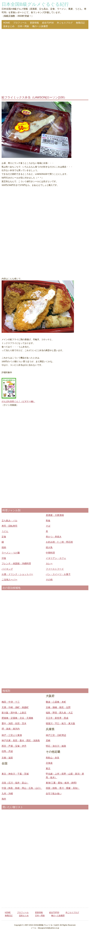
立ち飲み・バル (9, 520)
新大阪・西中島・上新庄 (14, 712)
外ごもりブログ (65, 22)
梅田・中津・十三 (11, 702)
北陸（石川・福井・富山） (15, 782)
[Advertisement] (45, 62)
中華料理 (50, 552)
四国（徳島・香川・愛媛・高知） (63, 788)
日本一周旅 (23, 26)
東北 (48, 768)
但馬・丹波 (7, 751)
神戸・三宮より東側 (12, 735)
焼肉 (4, 547)
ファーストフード (55, 569)
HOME (6, 22)
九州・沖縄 (7, 793)
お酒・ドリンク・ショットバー (17, 574)
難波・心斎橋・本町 (56, 702)
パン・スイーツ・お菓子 (58, 574)
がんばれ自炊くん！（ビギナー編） (18, 401)
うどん (5, 531)
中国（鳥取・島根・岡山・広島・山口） (22, 788)
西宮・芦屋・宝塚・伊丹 (14, 746)
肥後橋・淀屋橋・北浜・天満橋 (17, 718)
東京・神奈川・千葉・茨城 (15, 773)
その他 (49, 579)
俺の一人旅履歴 (40, 26)
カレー (49, 563)
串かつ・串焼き (54, 536)
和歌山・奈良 (52, 757)
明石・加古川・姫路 (56, 746)
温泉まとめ (8, 26)
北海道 (49, 763)
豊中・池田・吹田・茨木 (14, 723)
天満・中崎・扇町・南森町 (15, 707)
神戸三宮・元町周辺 (56, 735)
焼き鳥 (49, 547)
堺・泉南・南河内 (11, 728)
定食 (4, 536)
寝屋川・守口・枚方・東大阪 (60, 723)
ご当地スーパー (9, 579)
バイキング (7, 569)
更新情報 (34, 22)
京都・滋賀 (7, 757)
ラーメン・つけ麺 (11, 552)
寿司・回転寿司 (9, 526)
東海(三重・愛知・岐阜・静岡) (61, 782)
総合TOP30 (48, 22)
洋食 (4, 558)
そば (48, 526)
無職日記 (80, 22)
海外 (4, 799)
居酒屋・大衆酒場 (55, 515)
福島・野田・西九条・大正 (59, 712)
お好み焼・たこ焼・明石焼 (59, 542)
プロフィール (20, 22)
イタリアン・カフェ (56, 558)
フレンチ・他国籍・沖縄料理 (16, 563)
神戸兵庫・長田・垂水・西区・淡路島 (21, 740)
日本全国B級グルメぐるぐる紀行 (35, 4)
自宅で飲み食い (54, 793)
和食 (48, 520)
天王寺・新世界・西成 (57, 718)
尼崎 (48, 740)
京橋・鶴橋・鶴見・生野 (58, 707)
